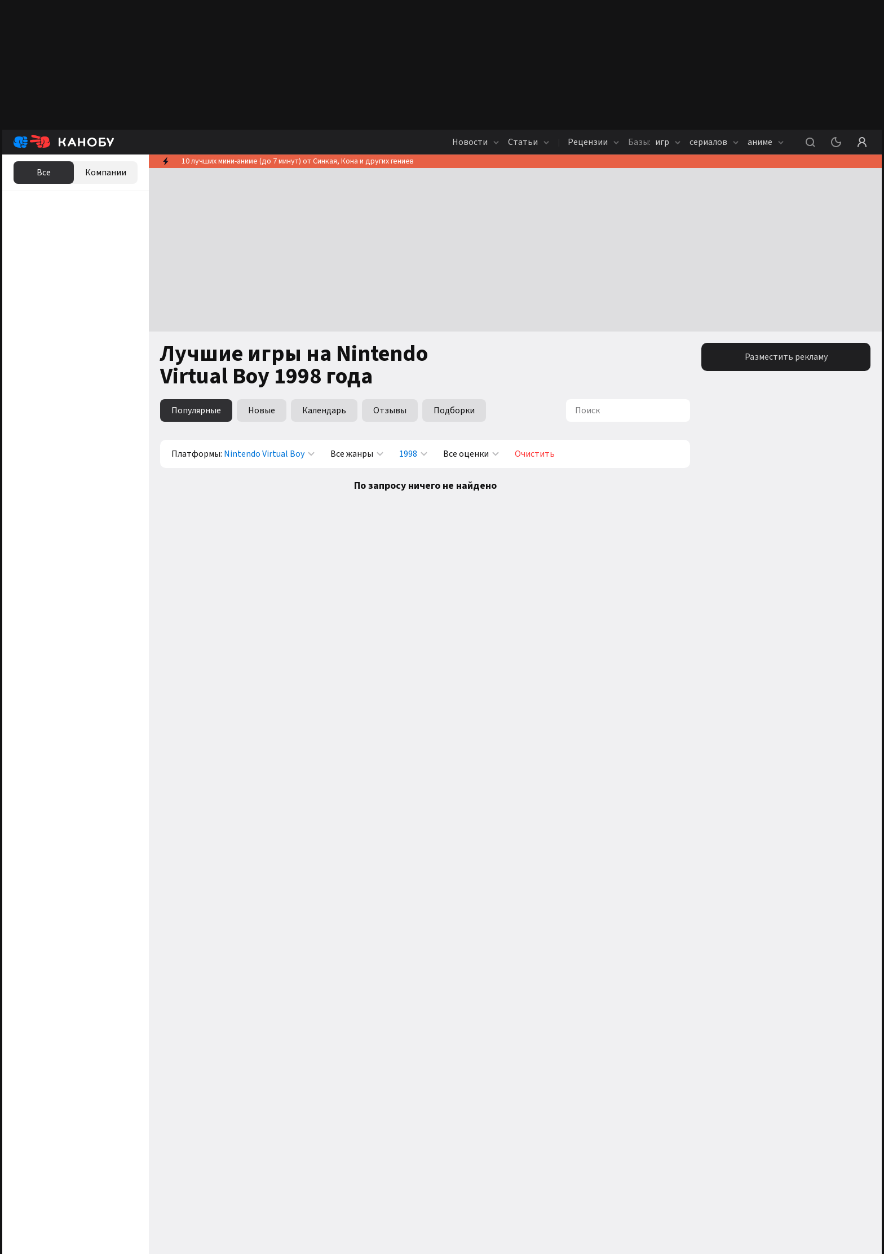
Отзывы (389, 410)
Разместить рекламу (786, 357)
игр (654, 142)
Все (44, 172)
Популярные (196, 410)
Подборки (454, 410)
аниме (766, 142)
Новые (261, 410)
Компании (105, 172)
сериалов (714, 142)
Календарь (324, 410)
